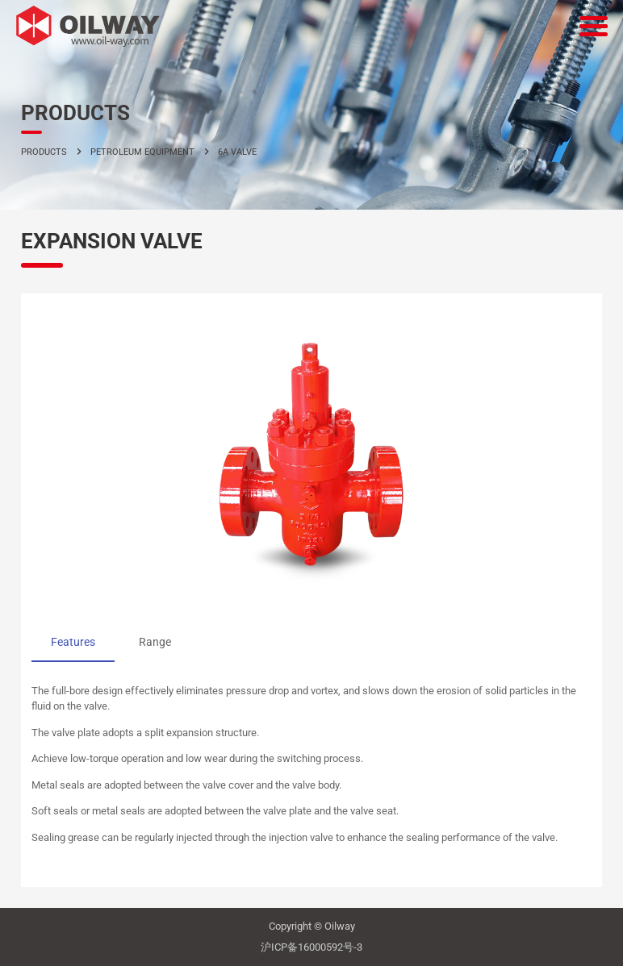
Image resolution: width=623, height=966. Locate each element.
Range (155, 641)
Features (73, 641)
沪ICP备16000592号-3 (311, 947)
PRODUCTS (44, 151)
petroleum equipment (142, 151)
